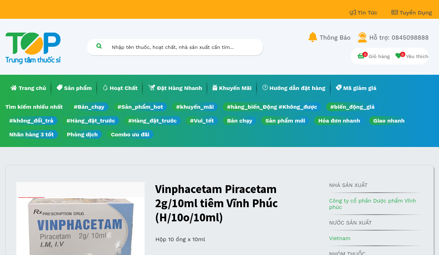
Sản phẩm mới (285, 120)
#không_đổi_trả (31, 120)
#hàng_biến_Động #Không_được (272, 106)
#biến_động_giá (352, 106)
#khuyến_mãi (195, 106)
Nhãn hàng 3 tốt (31, 134)
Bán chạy (239, 120)
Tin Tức (364, 12)
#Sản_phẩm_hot (140, 106)
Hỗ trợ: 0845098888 (399, 37)
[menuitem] (28, 88)
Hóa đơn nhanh (339, 120)
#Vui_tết (202, 120)
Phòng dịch (82, 134)
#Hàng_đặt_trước (91, 120)
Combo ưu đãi (130, 134)
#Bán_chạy (89, 106)
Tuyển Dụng (412, 12)
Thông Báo (335, 37)
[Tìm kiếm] (99, 46)
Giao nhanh (389, 120)
